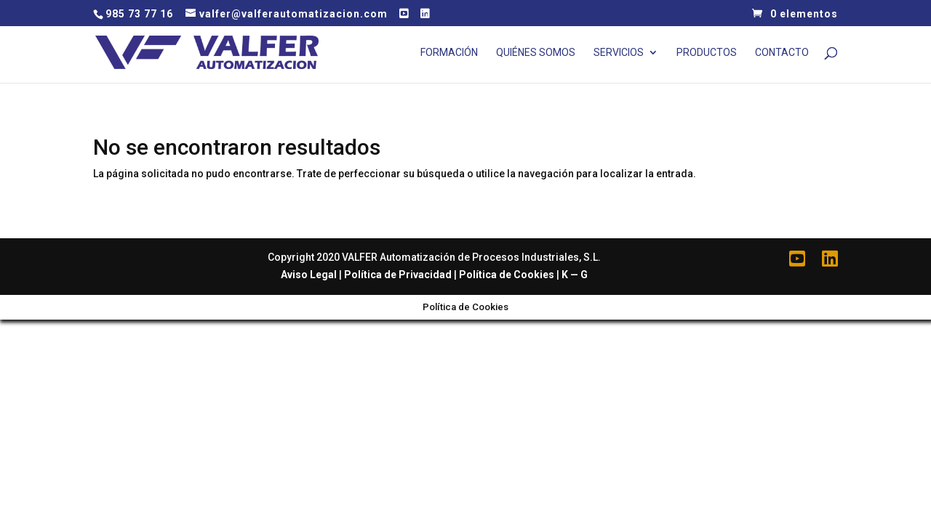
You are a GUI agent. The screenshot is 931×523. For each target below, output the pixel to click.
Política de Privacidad (398, 274)
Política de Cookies (506, 274)
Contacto (782, 52)
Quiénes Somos (535, 52)
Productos (706, 52)
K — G (575, 274)
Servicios (619, 52)
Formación (449, 52)
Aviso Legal (309, 274)
